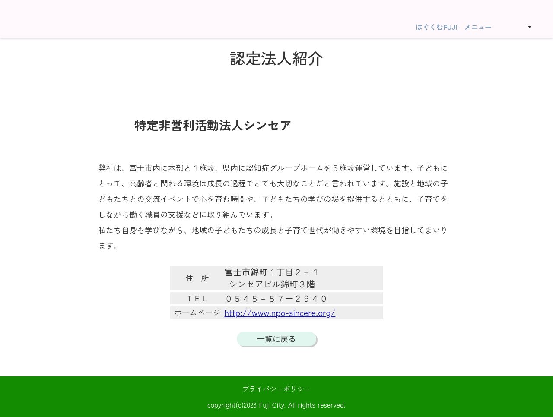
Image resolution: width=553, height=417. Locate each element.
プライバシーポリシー (276, 388)
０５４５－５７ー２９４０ (276, 298)
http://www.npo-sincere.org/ (280, 312)
